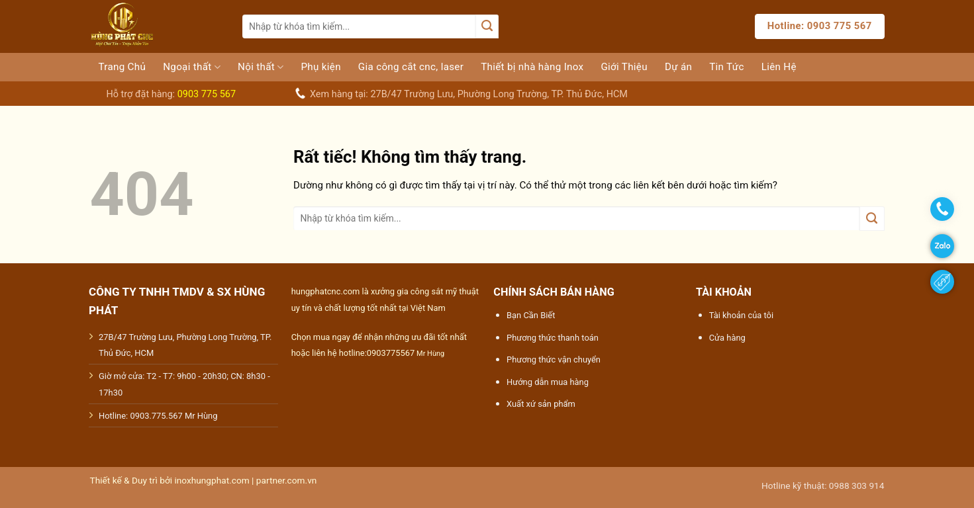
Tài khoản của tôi (741, 315)
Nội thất (260, 67)
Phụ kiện (320, 67)
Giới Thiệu (624, 67)
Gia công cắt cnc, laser (410, 67)
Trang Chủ (122, 67)
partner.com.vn (286, 480)
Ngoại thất (191, 67)
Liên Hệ (779, 67)
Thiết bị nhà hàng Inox (532, 67)
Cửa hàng (727, 338)
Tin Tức (726, 67)
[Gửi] (486, 26)
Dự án (678, 67)
